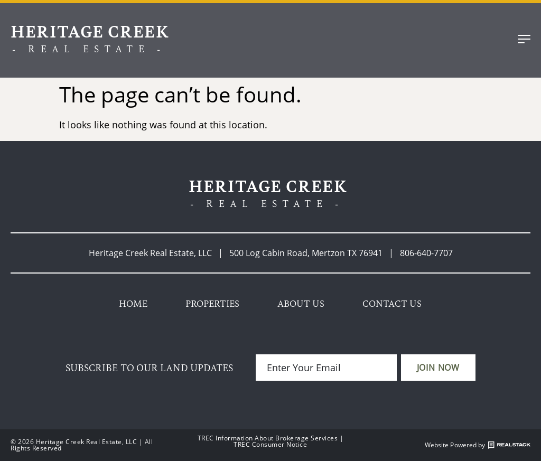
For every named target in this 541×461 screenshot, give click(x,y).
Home (133, 303)
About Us (300, 303)
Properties (212, 303)
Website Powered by (477, 445)
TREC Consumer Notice (270, 444)
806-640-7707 (426, 253)
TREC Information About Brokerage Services (268, 438)
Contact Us (392, 303)
